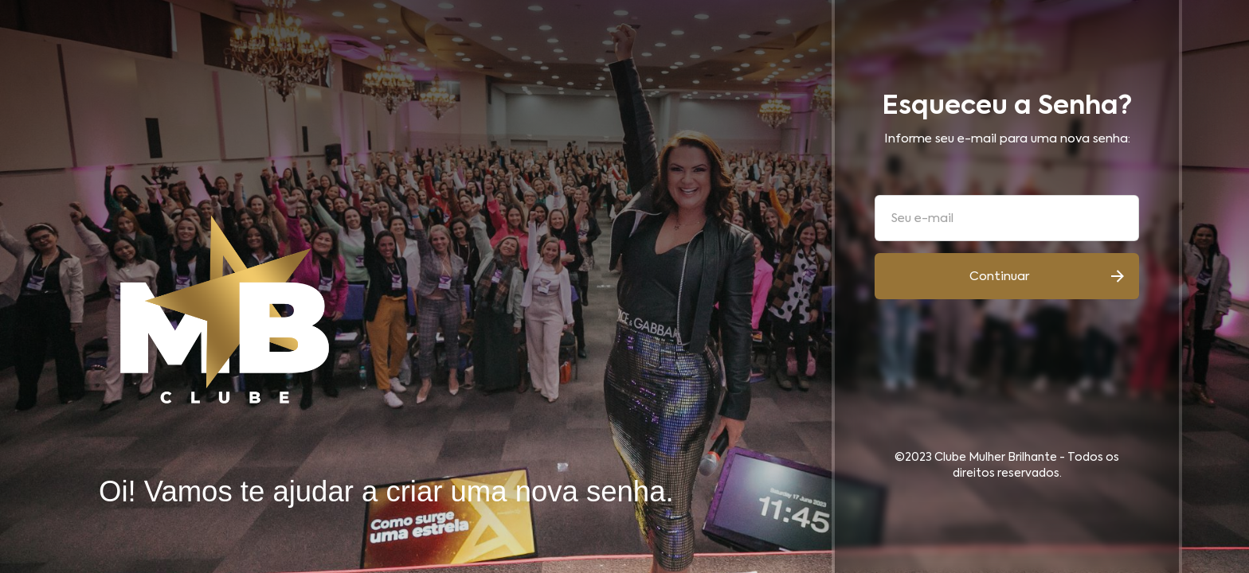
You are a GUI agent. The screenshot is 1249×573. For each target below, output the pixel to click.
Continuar (999, 277)
